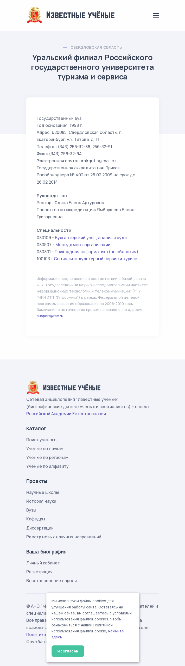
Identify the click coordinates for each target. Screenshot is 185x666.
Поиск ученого (41, 440)
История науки (41, 501)
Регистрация (39, 572)
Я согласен (67, 651)
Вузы (31, 510)
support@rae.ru (50, 315)
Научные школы (42, 492)
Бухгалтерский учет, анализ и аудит (92, 237)
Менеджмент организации (82, 244)
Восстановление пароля (51, 580)
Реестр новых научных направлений (63, 537)
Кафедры (35, 519)
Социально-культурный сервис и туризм (95, 259)
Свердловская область (96, 47)
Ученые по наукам (44, 448)
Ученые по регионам (47, 457)
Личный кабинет (43, 563)
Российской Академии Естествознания (66, 413)
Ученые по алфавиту (47, 466)
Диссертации (40, 528)
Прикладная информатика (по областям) (96, 251)
